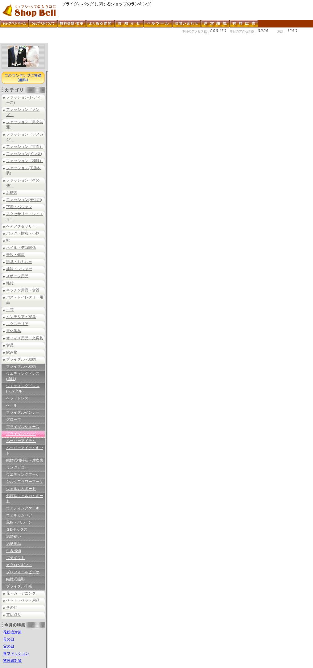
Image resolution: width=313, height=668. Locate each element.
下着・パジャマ (19, 207)
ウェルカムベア (19, 515)
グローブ (13, 419)
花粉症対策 (12, 632)
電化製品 (13, 331)
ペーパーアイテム (21, 441)
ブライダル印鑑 (19, 586)
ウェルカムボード (21, 488)
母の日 (8, 639)
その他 (11, 607)
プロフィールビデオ (23, 572)
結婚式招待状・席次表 (24, 460)
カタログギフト (19, 565)
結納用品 (13, 543)
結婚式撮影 (15, 579)
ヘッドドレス (17, 398)
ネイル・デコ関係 (21, 247)
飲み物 (11, 352)
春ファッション (16, 653)
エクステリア (17, 324)
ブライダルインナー (23, 412)
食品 (10, 345)
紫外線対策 (12, 660)
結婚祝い (13, 536)
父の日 (8, 646)
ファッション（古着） (24, 146)
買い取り (13, 614)
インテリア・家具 (21, 317)
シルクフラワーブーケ (24, 481)
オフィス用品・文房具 (24, 338)
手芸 (10, 309)
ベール (11, 405)
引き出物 (13, 551)
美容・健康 (15, 255)
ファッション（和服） (24, 161)
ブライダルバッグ (21, 434)
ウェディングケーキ (23, 508)
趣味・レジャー (19, 269)
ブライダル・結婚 (21, 359)
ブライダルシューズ (23, 426)
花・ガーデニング (21, 593)
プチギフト (15, 558)
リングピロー (17, 467)
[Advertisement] (112, 40)
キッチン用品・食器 (23, 290)
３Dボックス (16, 529)
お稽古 (11, 192)
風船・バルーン (19, 522)
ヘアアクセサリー (21, 226)
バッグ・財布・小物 (23, 233)
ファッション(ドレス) (24, 154)
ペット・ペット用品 (23, 600)
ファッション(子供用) (24, 200)
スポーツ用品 (17, 276)
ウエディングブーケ (23, 474)
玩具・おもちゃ (19, 262)
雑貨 (10, 283)
